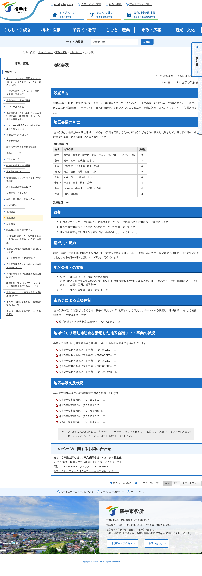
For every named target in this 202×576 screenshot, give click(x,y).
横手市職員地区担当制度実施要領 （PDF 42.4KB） (89, 321)
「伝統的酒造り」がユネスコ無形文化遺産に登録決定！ (23, 93)
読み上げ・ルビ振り (140, 4)
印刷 (164, 82)
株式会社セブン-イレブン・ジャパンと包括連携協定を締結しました (23, 285)
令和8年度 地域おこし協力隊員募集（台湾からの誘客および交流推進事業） (23, 239)
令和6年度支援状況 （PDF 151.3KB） (82, 399)
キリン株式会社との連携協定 (20, 258)
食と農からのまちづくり (18, 171)
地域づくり (76, 52)
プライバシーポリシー (112, 492)
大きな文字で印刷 (184, 82)
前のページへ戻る (122, 483)
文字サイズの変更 (91, 4)
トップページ (45, 52)
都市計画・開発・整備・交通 (20, 199)
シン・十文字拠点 (15, 106)
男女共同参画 (12, 141)
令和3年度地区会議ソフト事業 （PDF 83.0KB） (87, 366)
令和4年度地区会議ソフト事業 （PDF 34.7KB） (87, 360)
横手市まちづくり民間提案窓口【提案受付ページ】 (23, 294)
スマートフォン (191, 483)
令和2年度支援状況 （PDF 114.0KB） (82, 421)
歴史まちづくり (14, 159)
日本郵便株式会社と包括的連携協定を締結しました (23, 266)
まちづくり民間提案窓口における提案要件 (23, 313)
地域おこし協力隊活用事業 (19, 230)
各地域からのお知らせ (17, 135)
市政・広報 (151, 30)
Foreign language (63, 4)
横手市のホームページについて (77, 492)
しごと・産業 (118, 30)
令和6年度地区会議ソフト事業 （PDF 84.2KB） (87, 349)
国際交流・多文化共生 (17, 193)
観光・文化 (185, 30)
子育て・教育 (84, 30)
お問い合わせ (156, 543)
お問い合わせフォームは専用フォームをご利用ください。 (86, 471)
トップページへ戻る (148, 483)
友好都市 (10, 224)
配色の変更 (115, 4)
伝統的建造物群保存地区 (18, 165)
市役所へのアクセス (121, 543)
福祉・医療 (50, 30)
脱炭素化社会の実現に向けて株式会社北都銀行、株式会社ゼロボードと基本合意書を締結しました (23, 116)
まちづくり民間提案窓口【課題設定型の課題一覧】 (23, 303)
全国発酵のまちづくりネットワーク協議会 (23, 179)
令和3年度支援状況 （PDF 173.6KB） (82, 416)
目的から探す (197, 59)
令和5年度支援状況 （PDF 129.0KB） (82, 405)
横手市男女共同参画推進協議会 (21, 147)
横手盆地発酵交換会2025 (18, 187)
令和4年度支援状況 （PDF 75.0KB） (81, 410)
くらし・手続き (17, 30)
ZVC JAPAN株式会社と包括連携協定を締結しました (23, 127)
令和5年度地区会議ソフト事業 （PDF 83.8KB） (87, 355)
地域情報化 (11, 205)
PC (175, 483)
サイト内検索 (74, 41)
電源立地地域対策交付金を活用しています (23, 250)
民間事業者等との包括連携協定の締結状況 (23, 275)
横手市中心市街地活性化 (18, 100)
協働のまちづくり (15, 153)
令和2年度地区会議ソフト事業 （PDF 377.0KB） (88, 371)
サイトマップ (138, 492)
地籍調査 (10, 211)
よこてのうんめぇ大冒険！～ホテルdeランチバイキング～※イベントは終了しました (23, 81)
